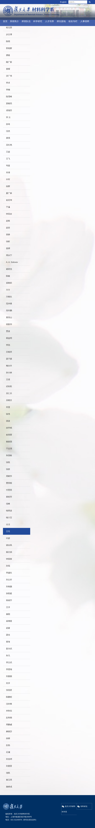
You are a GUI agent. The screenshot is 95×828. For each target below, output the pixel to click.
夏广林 (9, 193)
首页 (5, 21)
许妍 (8, 538)
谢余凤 (9, 545)
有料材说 (82, 806)
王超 (8, 152)
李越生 (9, 573)
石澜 (8, 752)
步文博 (9, 34)
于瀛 (8, 207)
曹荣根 (9, 483)
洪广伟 (9, 76)
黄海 (8, 642)
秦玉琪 (9, 780)
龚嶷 (8, 55)
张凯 (8, 462)
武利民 (9, 386)
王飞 (8, 159)
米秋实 (9, 711)
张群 (8, 469)
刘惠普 (9, 766)
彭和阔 (9, 718)
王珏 (8, 531)
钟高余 (9, 214)
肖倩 (8, 172)
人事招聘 (84, 21)
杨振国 (9, 442)
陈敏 (8, 276)
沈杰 (8, 131)
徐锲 (8, 738)
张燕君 (9, 690)
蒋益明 (9, 338)
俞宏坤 (9, 200)
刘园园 (9, 676)
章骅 (8, 235)
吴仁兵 (9, 393)
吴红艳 (9, 145)
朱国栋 (9, 455)
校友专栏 (73, 21)
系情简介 (14, 21)
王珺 (8, 379)
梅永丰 (9, 366)
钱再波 (9, 511)
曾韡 (8, 248)
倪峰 (8, 504)
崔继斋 (9, 621)
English (63, 2)
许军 (8, 179)
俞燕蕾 (9, 435)
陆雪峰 (9, 97)
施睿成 (9, 787)
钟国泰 (9, 559)
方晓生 (9, 297)
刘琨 (8, 566)
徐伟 (8, 414)
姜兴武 (9, 649)
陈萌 (8, 41)
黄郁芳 (9, 497)
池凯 (8, 773)
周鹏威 (9, 724)
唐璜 (8, 138)
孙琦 (8, 124)
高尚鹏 (9, 310)
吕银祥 (9, 352)
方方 (8, 290)
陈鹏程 (9, 697)
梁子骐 (9, 359)
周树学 (9, 476)
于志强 (9, 448)
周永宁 (9, 255)
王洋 (8, 607)
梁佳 (8, 635)
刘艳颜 (9, 586)
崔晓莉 (9, 283)
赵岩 (8, 228)
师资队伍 (26, 21)
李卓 (8, 83)
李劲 (8, 345)
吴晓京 (9, 400)
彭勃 (8, 745)
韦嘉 (8, 166)
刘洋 (8, 683)
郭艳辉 (9, 48)
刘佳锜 (9, 759)
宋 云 (8, 117)
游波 (8, 421)
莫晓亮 (9, 103)
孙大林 (9, 373)
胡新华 (9, 324)
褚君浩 (9, 269)
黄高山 (9, 317)
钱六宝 (9, 517)
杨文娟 (9, 552)
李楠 (8, 90)
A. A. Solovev (12, 262)
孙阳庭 (9, 593)
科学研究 (37, 21)
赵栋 (8, 221)
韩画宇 (9, 600)
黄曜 (8, 69)
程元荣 (9, 27)
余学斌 (9, 428)
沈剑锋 (9, 704)
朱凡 (8, 655)
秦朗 (8, 614)
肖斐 (8, 407)
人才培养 (49, 21)
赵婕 (8, 628)
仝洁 (8, 524)
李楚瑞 (9, 669)
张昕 (8, 241)
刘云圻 (9, 580)
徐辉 (8, 186)
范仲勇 (9, 304)
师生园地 (61, 21)
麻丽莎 (9, 731)
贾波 (8, 331)
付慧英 (9, 490)
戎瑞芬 (9, 110)
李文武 (9, 662)
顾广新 (9, 62)
